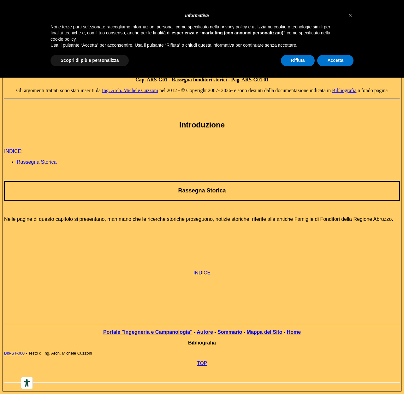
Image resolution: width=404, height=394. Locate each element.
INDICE (202, 272)
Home (294, 332)
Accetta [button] (335, 60)
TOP (202, 363)
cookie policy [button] (62, 39)
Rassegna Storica (202, 190)
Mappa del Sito (264, 332)
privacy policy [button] (234, 26)
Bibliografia (344, 90)
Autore (205, 332)
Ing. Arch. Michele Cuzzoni (130, 90)
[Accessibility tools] (27, 383)
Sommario (229, 332)
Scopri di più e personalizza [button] (90, 60)
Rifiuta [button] (298, 60)
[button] (350, 15)
